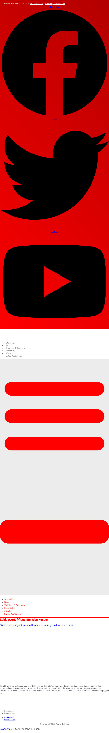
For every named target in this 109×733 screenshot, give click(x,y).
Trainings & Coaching (15, 348)
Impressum (9, 711)
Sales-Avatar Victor (14, 356)
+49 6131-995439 (36, 4)
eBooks (9, 353)
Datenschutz (9, 713)
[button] (54, 477)
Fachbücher (11, 350)
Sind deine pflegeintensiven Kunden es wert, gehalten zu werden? (36, 625)
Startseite (10, 343)
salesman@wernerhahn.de (55, 4)
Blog (8, 345)
